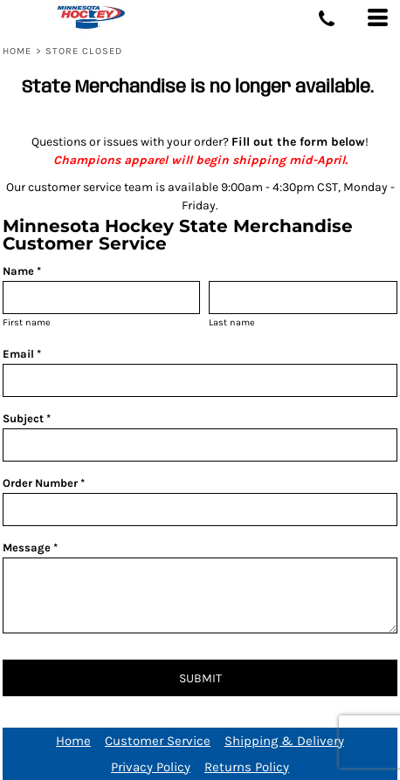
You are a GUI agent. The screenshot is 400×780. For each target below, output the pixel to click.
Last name (232, 322)
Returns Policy (246, 767)
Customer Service (157, 741)
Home (17, 51)
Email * (22, 353)
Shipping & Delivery (284, 741)
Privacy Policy (150, 767)
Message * (30, 547)
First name (27, 322)
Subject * (27, 418)
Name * (22, 270)
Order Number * (44, 482)
